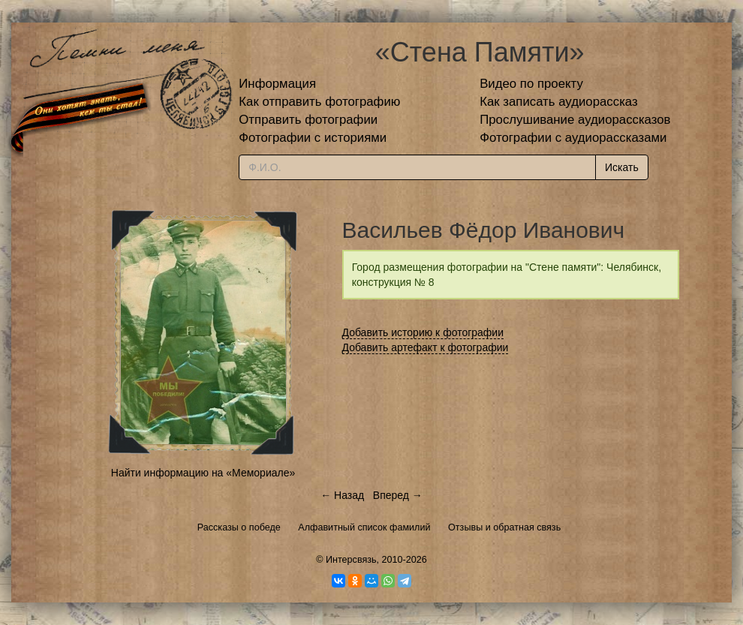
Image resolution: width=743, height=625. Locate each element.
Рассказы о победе (239, 527)
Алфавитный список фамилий (364, 527)
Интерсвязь (351, 559)
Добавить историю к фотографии (423, 332)
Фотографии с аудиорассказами (573, 138)
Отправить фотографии (308, 120)
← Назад (342, 495)
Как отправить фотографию (319, 102)
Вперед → (398, 495)
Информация (277, 84)
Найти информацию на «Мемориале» (203, 473)
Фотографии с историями (313, 138)
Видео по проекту (531, 84)
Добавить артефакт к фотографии (425, 347)
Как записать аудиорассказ (559, 102)
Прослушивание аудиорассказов (575, 120)
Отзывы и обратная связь (504, 527)
